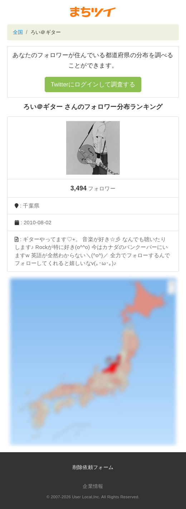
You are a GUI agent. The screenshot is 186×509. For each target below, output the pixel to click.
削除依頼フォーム (93, 467)
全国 (18, 32)
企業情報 (93, 486)
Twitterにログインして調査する (93, 84)
